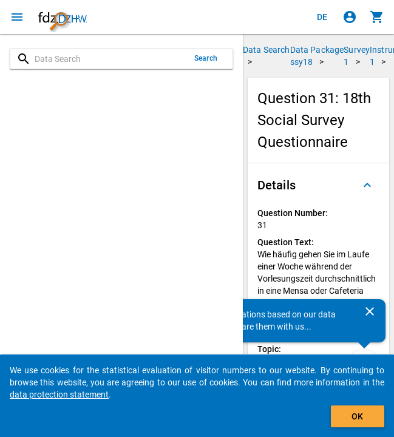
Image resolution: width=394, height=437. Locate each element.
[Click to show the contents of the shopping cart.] (377, 17)
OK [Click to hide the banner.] (357, 416)
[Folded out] (367, 185)
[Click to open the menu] (17, 17)
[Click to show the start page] (62, 17)
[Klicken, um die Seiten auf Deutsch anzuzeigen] (322, 17)
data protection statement (59, 394)
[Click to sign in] (350, 17)
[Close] (370, 311)
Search (205, 58)
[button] (318, 185)
